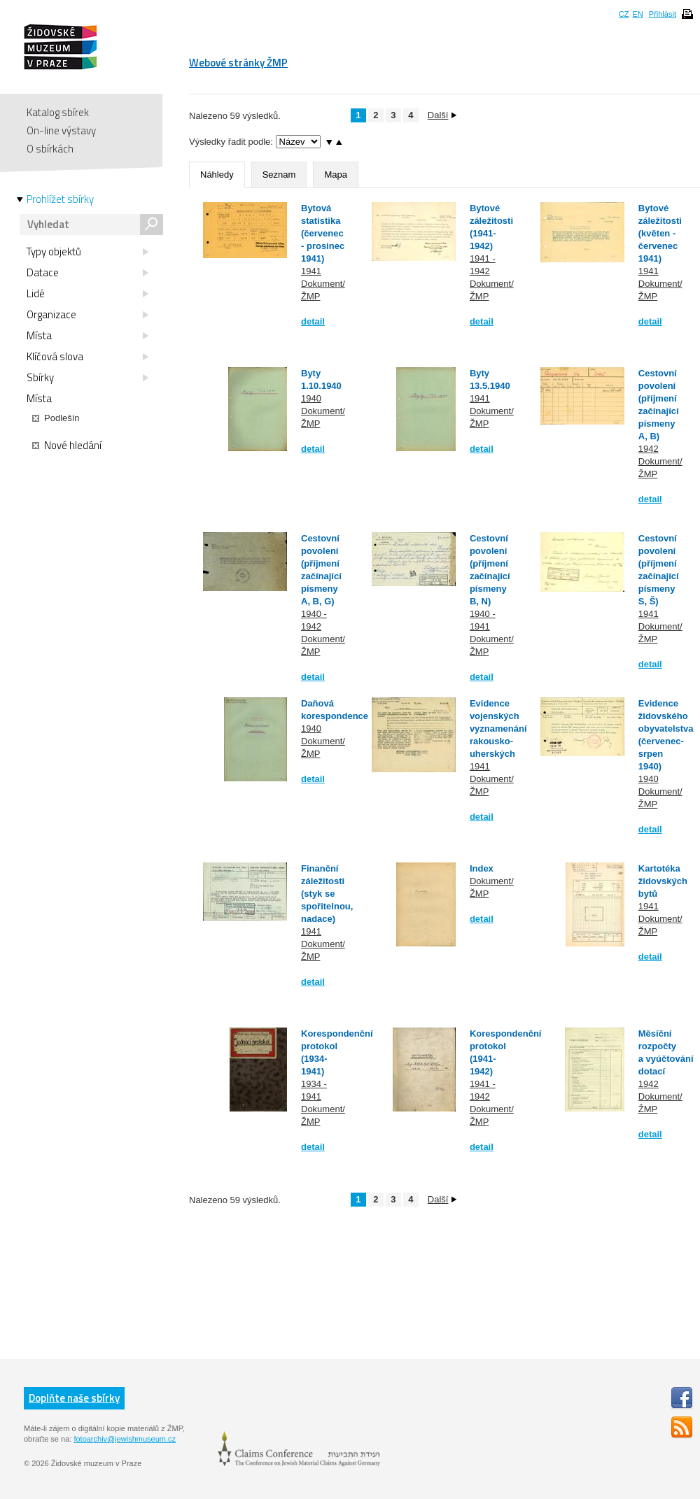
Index (481, 868)
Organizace (87, 314)
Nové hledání (67, 445)
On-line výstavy (61, 130)
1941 (311, 271)
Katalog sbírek (58, 112)
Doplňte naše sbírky (74, 1398)
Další (442, 115)
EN (637, 14)
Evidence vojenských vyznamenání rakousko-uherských (498, 728)
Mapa (335, 174)
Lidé (87, 293)
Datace (87, 273)
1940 (311, 398)
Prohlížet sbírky (60, 199)
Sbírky (87, 377)
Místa (87, 335)
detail (313, 321)
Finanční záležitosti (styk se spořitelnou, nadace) (327, 893)
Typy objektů (87, 252)
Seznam (279, 174)
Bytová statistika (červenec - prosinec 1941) (322, 233)
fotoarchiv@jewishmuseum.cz (125, 1439)
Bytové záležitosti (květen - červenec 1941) (660, 233)
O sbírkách (50, 149)
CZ (624, 14)
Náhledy (217, 174)
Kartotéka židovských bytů (662, 881)
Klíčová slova (87, 356)
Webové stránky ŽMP (238, 63)
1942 (648, 448)
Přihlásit (662, 14)
